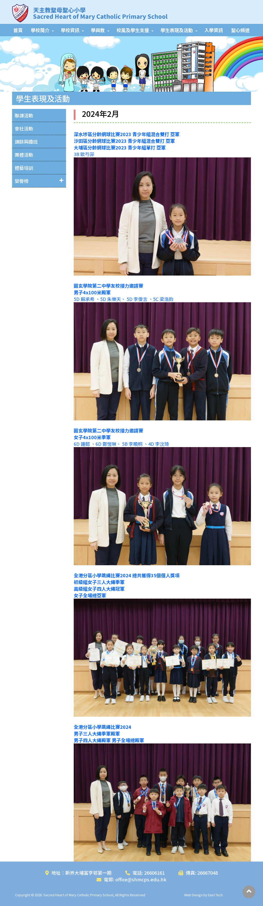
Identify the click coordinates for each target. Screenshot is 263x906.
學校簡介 (40, 30)
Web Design (193, 894)
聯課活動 (24, 115)
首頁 (18, 30)
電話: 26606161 (145, 872)
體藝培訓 (24, 167)
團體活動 (24, 154)
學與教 (98, 30)
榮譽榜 (22, 180)
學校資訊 (70, 30)
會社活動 (24, 128)
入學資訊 (213, 30)
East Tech (215, 894)
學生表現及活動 (177, 30)
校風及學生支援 (133, 30)
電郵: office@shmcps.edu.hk (131, 879)
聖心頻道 (240, 30)
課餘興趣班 (26, 141)
